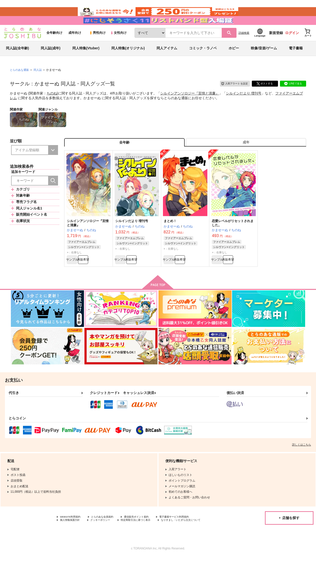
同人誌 (39, 81)
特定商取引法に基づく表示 (146, 539)
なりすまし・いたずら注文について (83, 543)
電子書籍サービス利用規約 (191, 535)
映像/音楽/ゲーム (264, 60)
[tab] (246, 156)
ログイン (292, 45)
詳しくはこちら (301, 462)
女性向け (118, 45)
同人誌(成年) (50, 60)
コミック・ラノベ (203, 60)
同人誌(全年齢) (17, 60)
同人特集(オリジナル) (128, 60)
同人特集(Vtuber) (85, 60)
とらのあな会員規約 (109, 535)
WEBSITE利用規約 (72, 535)
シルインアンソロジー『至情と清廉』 (189, 105)
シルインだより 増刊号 (243, 105)
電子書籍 (296, 60)
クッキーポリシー (106, 539)
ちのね (52, 105)
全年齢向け (54, 45)
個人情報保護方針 (72, 539)
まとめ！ (170, 237)
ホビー (234, 60)
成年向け (74, 45)
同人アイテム (167, 60)
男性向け (97, 45)
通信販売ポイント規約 (148, 535)
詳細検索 (243, 44)
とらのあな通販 (20, 81)
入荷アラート (231, 95)
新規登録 (276, 45)
